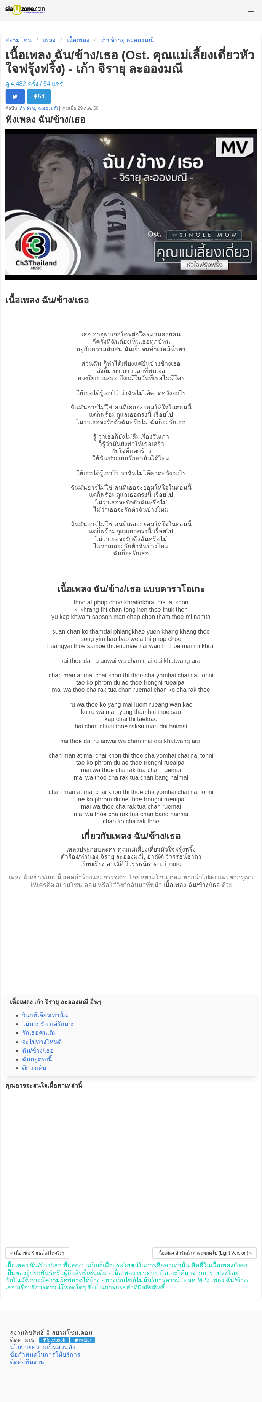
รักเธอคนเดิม (39, 1032)
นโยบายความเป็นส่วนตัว (42, 1347)
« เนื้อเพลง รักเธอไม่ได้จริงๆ (37, 1253)
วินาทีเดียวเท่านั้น (45, 1015)
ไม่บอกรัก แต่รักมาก (49, 1024)
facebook (54, 1340)
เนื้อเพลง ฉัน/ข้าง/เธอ (191, 885)
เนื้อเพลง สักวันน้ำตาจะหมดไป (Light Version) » (204, 1253)
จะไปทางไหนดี (42, 1042)
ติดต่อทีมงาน (27, 1362)
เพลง (49, 40)
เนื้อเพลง (78, 40)
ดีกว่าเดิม (34, 1068)
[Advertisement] (131, 938)
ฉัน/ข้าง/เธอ (38, 1050)
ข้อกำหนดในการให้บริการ (45, 1354)
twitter (82, 1340)
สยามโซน (18, 40)
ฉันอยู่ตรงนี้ (37, 1059)
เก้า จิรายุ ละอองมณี (127, 40)
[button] (251, 10)
